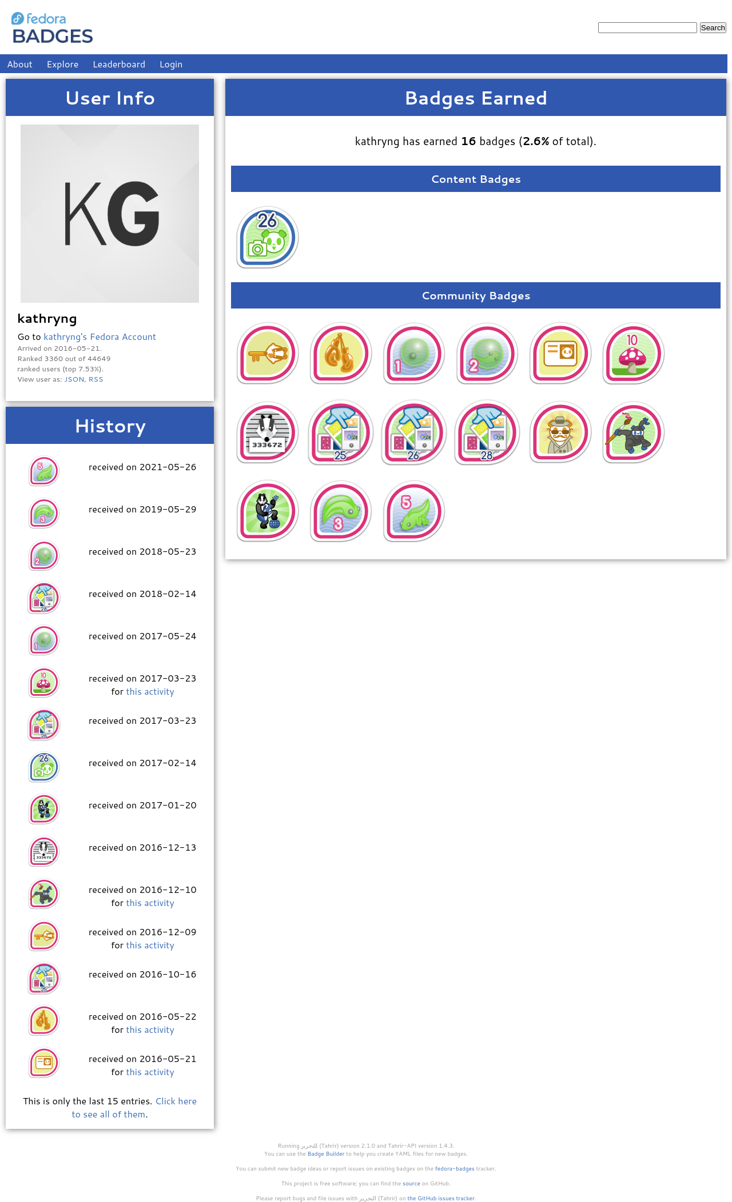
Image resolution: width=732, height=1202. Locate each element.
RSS (96, 379)
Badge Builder (326, 1153)
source (411, 1183)
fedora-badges (455, 1168)
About (20, 63)
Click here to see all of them (134, 1107)
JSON (74, 379)
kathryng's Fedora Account (99, 336)
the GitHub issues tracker (441, 1198)
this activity (150, 691)
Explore (62, 63)
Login (171, 63)
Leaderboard (119, 63)
